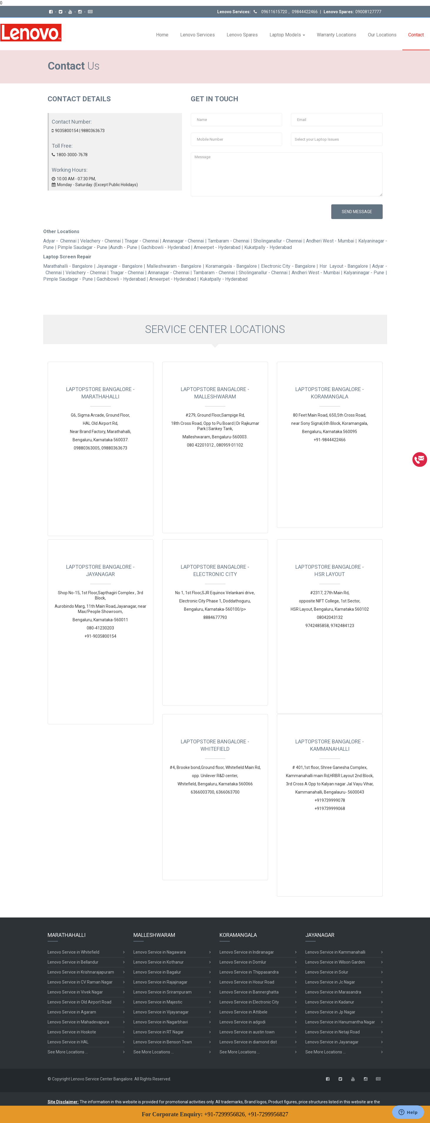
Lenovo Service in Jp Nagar (330, 1011)
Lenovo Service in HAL (68, 1041)
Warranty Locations (336, 35)
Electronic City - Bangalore (288, 266)
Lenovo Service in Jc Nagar (330, 981)
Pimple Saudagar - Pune (82, 247)
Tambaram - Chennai (228, 241)
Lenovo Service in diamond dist (248, 1041)
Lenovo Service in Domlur (243, 961)
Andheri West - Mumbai (330, 241)
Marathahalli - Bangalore (68, 266)
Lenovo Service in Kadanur (329, 1001)
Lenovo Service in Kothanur (158, 961)
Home (162, 35)
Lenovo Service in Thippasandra (249, 971)
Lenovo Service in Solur (326, 971)
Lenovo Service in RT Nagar (158, 1031)
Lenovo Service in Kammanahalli (335, 951)
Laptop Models (287, 35)
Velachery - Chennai (100, 241)
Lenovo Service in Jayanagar (332, 1041)
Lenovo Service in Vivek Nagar (75, 991)
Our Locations (382, 35)
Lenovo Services (197, 35)
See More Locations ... (68, 1051)
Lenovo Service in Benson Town (162, 1041)
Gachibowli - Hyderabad (165, 247)
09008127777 (368, 11)
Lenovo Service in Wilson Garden (335, 961)
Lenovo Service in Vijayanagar (161, 1011)
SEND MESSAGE (357, 211)
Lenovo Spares (242, 35)
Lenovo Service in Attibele (243, 1011)
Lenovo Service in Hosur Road (247, 981)
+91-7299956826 (224, 1114)
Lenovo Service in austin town (247, 1031)
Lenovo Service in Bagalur (157, 971)
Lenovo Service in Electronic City (249, 1001)
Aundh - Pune (123, 247)
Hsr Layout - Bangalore (343, 266)
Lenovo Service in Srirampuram (162, 991)
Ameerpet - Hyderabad (217, 247)
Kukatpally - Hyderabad (268, 247)
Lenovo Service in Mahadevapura (78, 1021)
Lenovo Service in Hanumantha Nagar (340, 1021)
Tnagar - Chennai (141, 241)
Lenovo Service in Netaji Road (332, 1031)
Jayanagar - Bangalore (120, 266)
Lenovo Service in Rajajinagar (160, 981)
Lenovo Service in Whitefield (73, 951)
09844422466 (304, 11)
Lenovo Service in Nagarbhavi (160, 1021)
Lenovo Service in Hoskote (72, 1031)
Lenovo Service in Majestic (157, 1001)
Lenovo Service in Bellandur (73, 961)
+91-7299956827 (268, 1114)
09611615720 (274, 11)
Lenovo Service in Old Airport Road (79, 1001)
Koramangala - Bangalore (231, 266)
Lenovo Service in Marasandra (333, 991)
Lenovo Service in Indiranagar (247, 951)
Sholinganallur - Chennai (277, 241)
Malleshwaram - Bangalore (174, 266)
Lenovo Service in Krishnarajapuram (81, 971)
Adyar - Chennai (59, 241)
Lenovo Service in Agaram (72, 1011)
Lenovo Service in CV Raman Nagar (80, 981)
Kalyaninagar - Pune (364, 272)
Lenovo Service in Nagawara (159, 951)
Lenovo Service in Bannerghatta (249, 991)
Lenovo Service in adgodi (242, 1021)
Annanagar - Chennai (183, 241)
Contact (416, 35)
